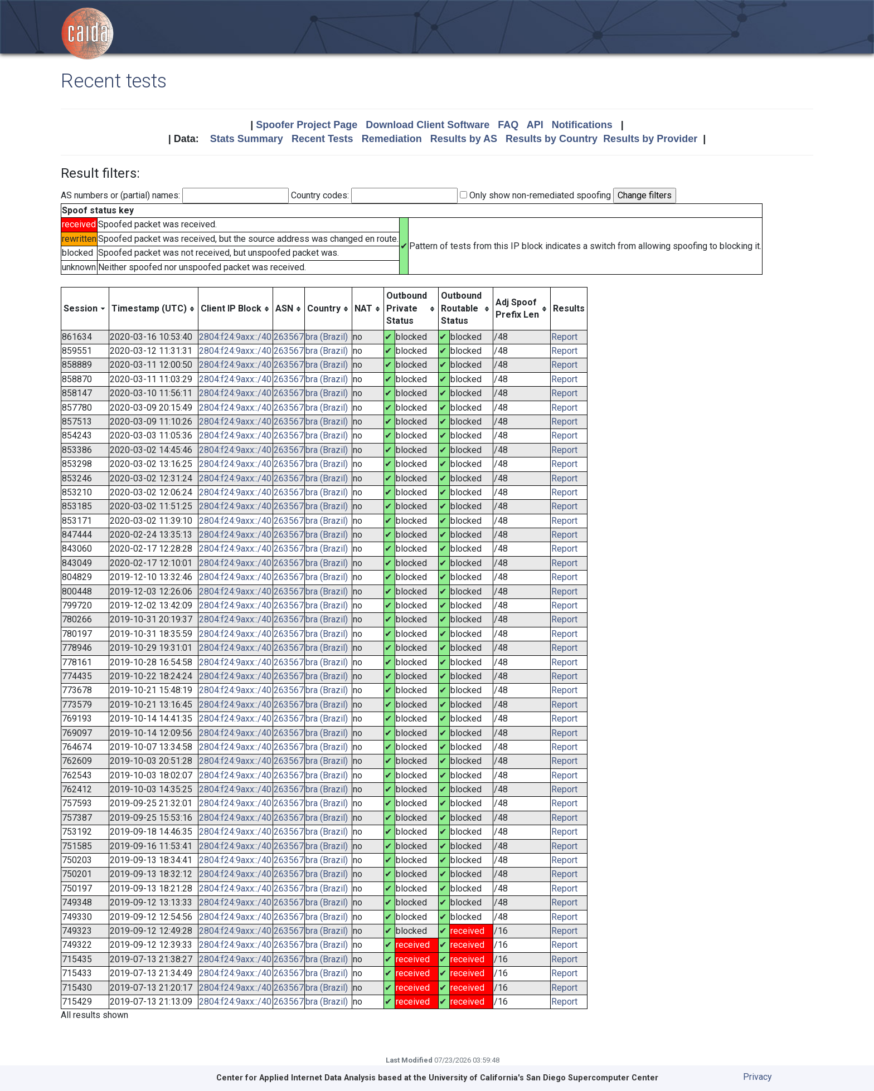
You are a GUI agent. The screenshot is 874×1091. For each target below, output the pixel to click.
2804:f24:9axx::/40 (235, 337)
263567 (289, 337)
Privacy (757, 1076)
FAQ (508, 124)
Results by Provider (650, 138)
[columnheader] (85, 309)
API (535, 124)
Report (564, 337)
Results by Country (552, 138)
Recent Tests (322, 138)
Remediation (392, 138)
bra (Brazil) (326, 337)
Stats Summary (246, 138)
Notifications (582, 124)
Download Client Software (427, 124)
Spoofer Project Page (306, 124)
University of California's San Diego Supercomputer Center (543, 1078)
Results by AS (463, 138)
